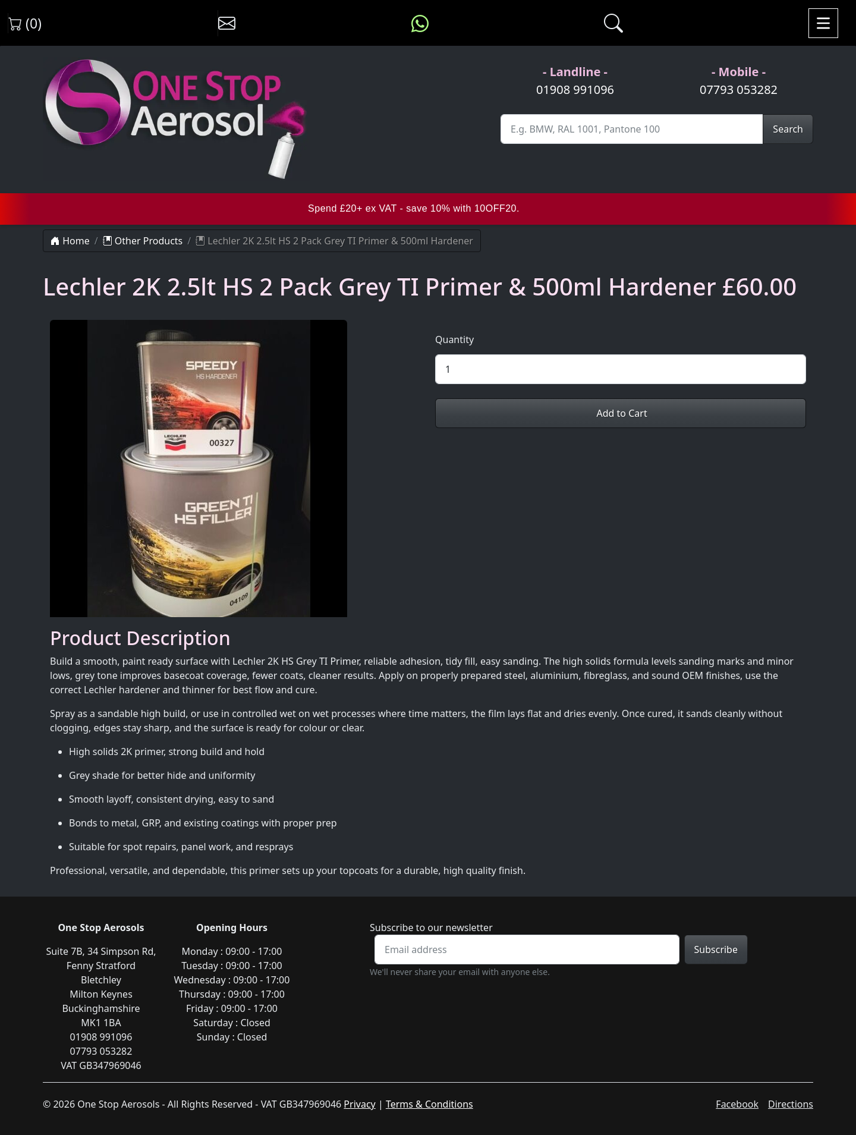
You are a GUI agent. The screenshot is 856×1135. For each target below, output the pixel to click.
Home (70, 240)
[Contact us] (227, 23)
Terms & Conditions (429, 1104)
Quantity (454, 339)
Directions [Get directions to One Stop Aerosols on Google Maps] (790, 1104)
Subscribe (716, 949)
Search (788, 129)
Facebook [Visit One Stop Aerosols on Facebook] (737, 1104)
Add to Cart (620, 413)
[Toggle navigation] (823, 23)
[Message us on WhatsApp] (420, 23)
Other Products (143, 240)
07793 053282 (739, 89)
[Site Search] (632, 129)
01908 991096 (575, 89)
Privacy (359, 1104)
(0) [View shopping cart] (25, 23)
